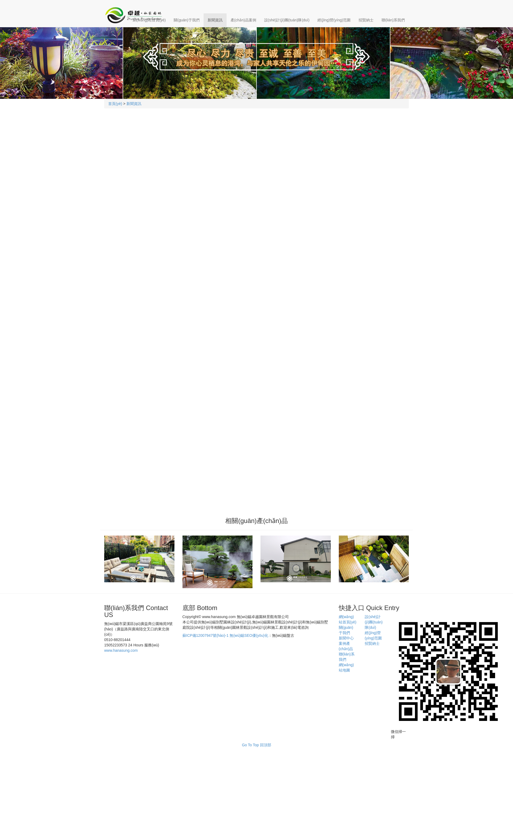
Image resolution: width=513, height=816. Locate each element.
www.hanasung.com (121, 650)
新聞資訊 (215, 20)
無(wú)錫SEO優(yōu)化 (249, 635)
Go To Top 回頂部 (256, 745)
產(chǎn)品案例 (243, 20)
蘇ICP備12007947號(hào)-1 (205, 635)
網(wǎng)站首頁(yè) (149, 20)
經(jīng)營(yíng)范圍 (334, 20)
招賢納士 (366, 20)
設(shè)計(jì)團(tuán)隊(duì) (287, 20)
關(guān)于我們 (186, 20)
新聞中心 (346, 638)
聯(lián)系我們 (393, 20)
